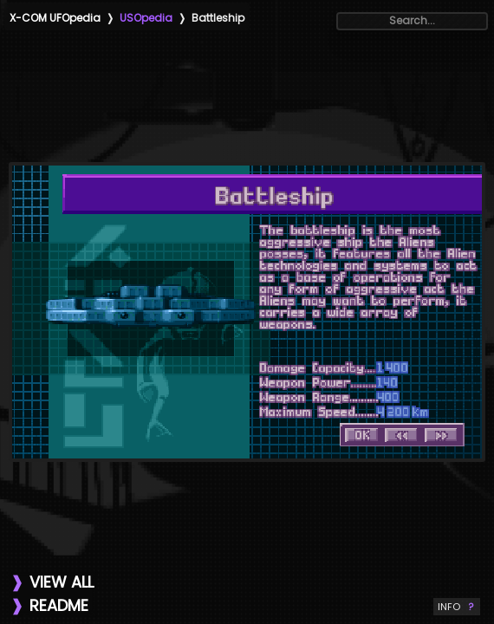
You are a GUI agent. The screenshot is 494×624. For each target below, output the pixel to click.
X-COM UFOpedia (55, 17)
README (59, 605)
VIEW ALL (61, 582)
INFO (456, 607)
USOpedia (146, 17)
